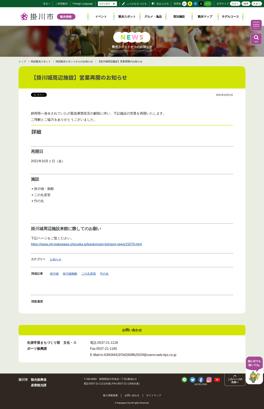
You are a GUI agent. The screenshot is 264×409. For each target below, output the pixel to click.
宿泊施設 (179, 16)
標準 (246, 3)
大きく (256, 3)
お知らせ (55, 259)
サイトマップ (153, 395)
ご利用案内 (61, 3)
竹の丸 (104, 273)
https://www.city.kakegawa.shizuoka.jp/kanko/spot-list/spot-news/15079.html (86, 244)
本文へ (47, 3)
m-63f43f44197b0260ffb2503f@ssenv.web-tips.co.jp (138, 355)
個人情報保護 (110, 395)
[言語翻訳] (107, 4)
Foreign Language (83, 3)
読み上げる (163, 3)
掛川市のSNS (200, 384)
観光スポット (127, 16)
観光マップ (205, 16)
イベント (101, 16)
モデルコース (230, 16)
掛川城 (54, 273)
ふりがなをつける (137, 3)
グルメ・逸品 (153, 16)
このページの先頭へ (234, 381)
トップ (22, 61)
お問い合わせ (132, 395)
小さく (235, 3)
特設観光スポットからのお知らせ (74, 61)
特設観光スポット (41, 61)
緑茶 (207, 3)
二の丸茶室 (88, 273)
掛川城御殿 (70, 273)
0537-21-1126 (108, 342)
